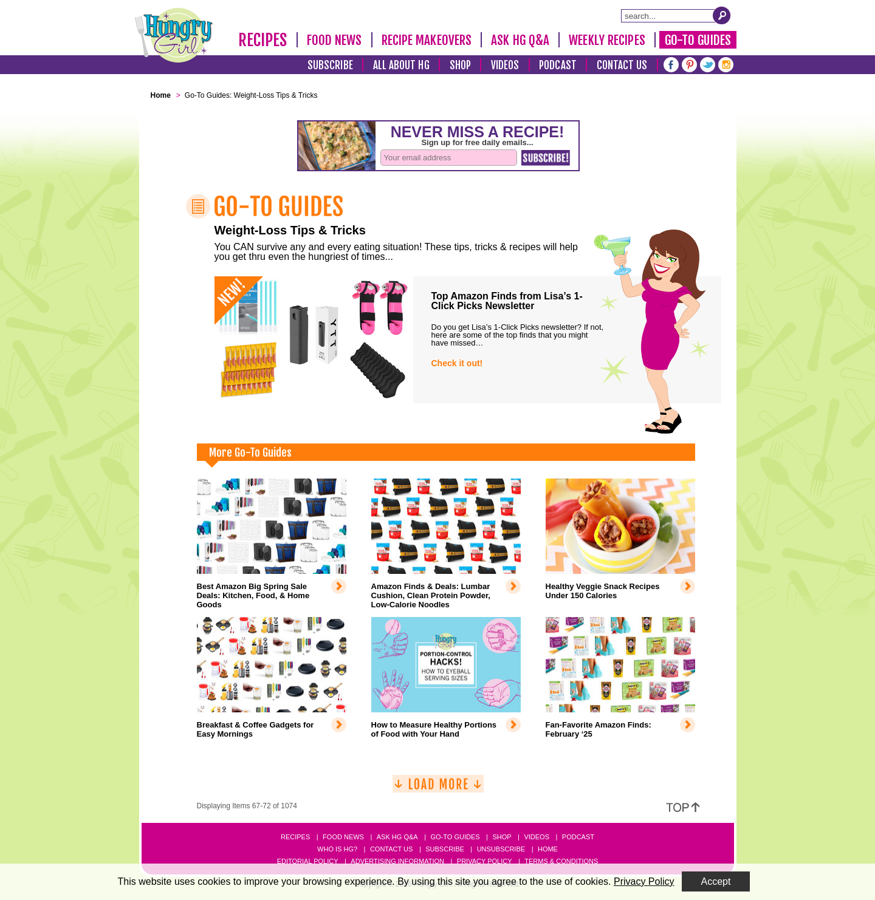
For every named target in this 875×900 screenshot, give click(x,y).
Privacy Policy (484, 861)
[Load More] (438, 788)
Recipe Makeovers (427, 40)
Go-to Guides (454, 836)
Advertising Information (397, 861)
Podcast (558, 65)
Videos (505, 65)
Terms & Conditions (561, 861)
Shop (460, 65)
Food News (334, 40)
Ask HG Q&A (520, 40)
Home (548, 849)
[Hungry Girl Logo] (174, 35)
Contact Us (622, 65)
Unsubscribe (501, 849)
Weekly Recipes (607, 40)
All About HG (401, 65)
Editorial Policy (307, 861)
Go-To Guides (698, 40)
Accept (716, 881)
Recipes (262, 40)
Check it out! (457, 363)
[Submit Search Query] (722, 15)
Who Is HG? (337, 849)
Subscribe (330, 65)
